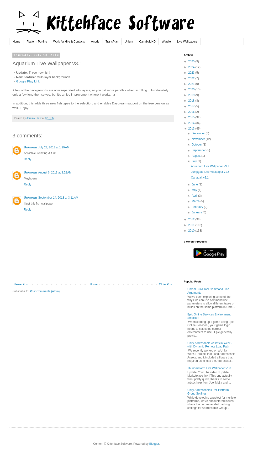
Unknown (30, 147)
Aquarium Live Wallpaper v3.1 (210, 166)
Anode (95, 41)
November (199, 139)
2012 (191, 219)
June (195, 184)
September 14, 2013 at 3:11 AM (58, 197)
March (196, 201)
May (195, 190)
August (196, 155)
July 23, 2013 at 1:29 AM (53, 147)
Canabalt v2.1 (200, 177)
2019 (191, 95)
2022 (191, 78)
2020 (191, 89)
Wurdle (166, 41)
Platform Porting (36, 41)
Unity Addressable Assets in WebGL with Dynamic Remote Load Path (210, 344)
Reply (27, 159)
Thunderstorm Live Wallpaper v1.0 (209, 368)
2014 (191, 123)
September (199, 150)
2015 (191, 117)
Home (16, 41)
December (199, 133)
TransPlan (111, 41)
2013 (191, 128)
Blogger (154, 443)
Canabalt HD (147, 41)
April (195, 195)
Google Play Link (28, 81)
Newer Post (21, 284)
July (195, 161)
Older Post (166, 284)
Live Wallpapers (187, 41)
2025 (191, 61)
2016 (191, 112)
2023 (191, 72)
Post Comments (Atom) (45, 291)
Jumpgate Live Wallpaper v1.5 (210, 171)
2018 (191, 100)
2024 (191, 67)
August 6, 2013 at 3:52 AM (55, 172)
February (198, 207)
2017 (191, 106)
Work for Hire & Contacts (69, 41)
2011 (191, 225)
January (197, 212)
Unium (129, 41)
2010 (191, 230)
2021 (191, 84)
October (197, 144)
